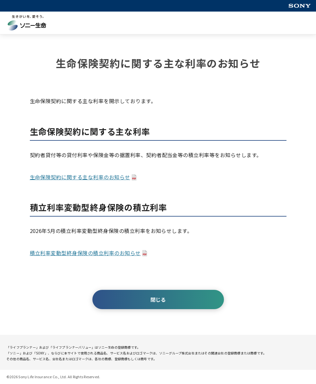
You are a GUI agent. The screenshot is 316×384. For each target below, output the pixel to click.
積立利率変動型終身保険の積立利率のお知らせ (85, 253)
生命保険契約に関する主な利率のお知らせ (80, 177)
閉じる (158, 299)
